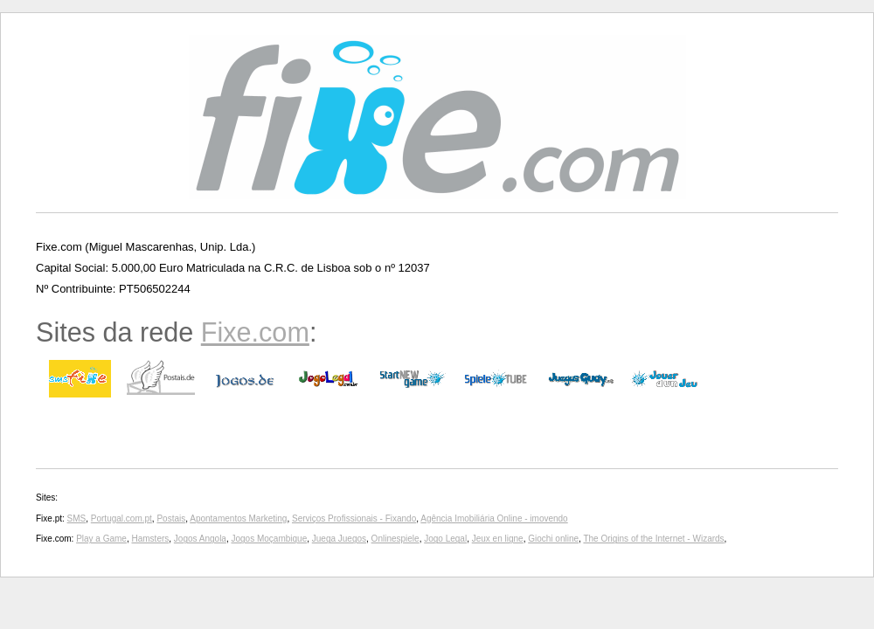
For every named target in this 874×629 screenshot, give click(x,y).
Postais (170, 518)
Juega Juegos (339, 538)
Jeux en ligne (498, 538)
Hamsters (151, 538)
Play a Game (101, 538)
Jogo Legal (445, 538)
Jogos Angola (200, 538)
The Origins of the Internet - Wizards (653, 538)
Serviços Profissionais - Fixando (354, 518)
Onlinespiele (395, 538)
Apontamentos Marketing (238, 518)
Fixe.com (255, 332)
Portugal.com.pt (121, 518)
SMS (77, 518)
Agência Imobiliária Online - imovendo (493, 518)
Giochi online (553, 538)
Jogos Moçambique (269, 538)
